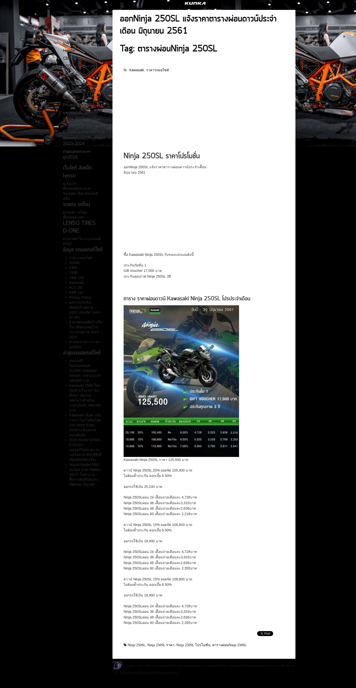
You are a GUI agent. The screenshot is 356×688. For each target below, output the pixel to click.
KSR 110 (71, 98)
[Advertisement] (204, 114)
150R (68, 67)
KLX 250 (71, 90)
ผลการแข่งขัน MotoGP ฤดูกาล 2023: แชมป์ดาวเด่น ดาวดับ (81, 119)
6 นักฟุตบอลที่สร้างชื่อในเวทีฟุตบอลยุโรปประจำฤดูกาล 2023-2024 (84, 138)
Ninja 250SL (136, 645)
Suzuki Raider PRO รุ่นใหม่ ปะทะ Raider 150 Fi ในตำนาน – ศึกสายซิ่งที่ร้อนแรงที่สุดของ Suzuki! (84, 474)
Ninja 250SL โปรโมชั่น (193, 645)
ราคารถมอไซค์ (73, 43)
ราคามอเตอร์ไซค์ (237, 665)
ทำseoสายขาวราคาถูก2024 (77, 155)
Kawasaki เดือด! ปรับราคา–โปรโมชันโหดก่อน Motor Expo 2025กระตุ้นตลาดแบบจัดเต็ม (85, 425)
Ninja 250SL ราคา (160, 645)
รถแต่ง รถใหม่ (76, 212)
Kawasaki (71, 82)
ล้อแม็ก (71, 184)
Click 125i (72, 74)
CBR (66, 59)
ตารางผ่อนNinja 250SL (229, 645)
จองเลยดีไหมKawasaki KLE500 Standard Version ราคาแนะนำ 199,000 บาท (85, 370)
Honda (68, 51)
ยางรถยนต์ (92, 239)
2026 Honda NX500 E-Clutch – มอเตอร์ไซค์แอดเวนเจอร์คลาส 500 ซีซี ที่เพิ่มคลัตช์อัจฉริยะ (85, 450)
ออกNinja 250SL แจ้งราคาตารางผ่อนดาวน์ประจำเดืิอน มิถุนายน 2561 (198, 25)
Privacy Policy (75, 105)
